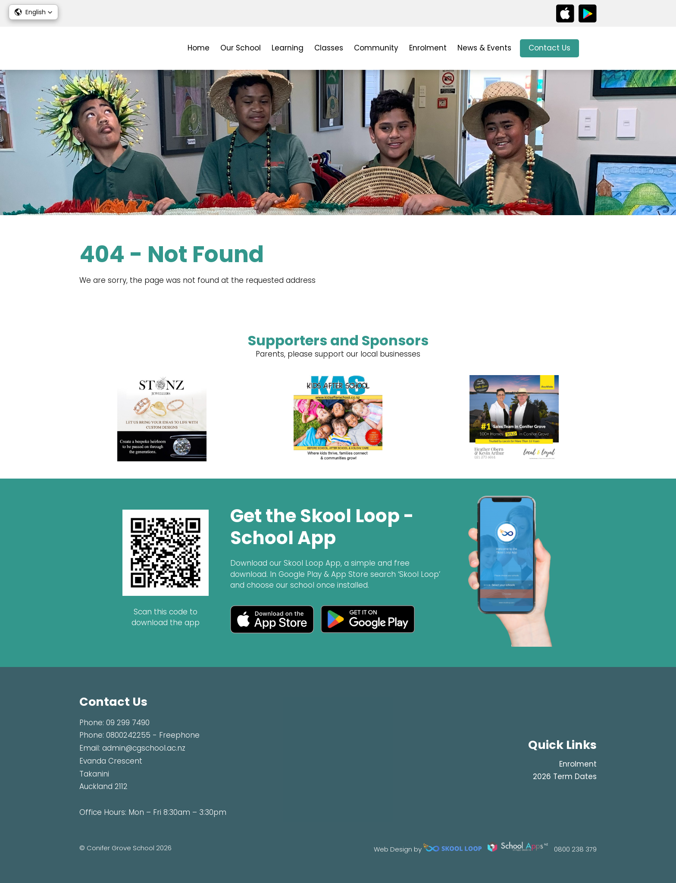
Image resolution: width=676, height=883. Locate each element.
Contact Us (549, 48)
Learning (288, 48)
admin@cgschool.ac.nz (143, 748)
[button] (33, 12)
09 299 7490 (128, 722)
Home (199, 48)
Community (376, 48)
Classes (328, 48)
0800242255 (128, 735)
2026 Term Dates (565, 776)
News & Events (484, 48)
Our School (240, 48)
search (592, 48)
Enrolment (428, 48)
